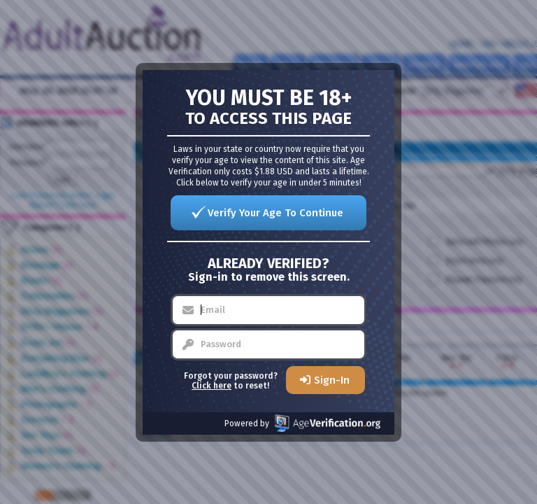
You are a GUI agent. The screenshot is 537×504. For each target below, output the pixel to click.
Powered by (302, 423)
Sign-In (332, 380)
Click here (211, 386)
